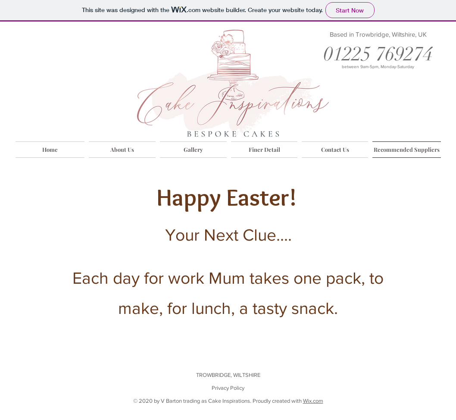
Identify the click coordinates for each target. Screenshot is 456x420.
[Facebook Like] (417, 394)
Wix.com (313, 401)
